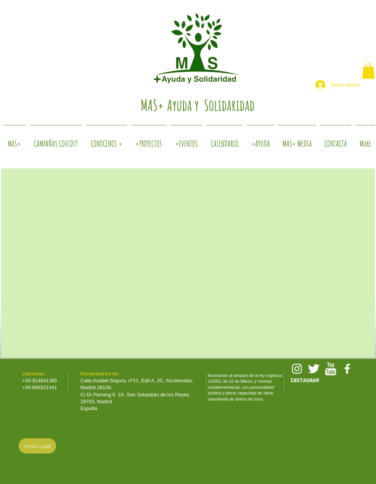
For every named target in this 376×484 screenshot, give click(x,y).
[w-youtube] (330, 368)
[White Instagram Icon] (297, 368)
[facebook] (347, 368)
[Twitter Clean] (313, 368)
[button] (368, 71)
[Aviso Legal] (37, 446)
